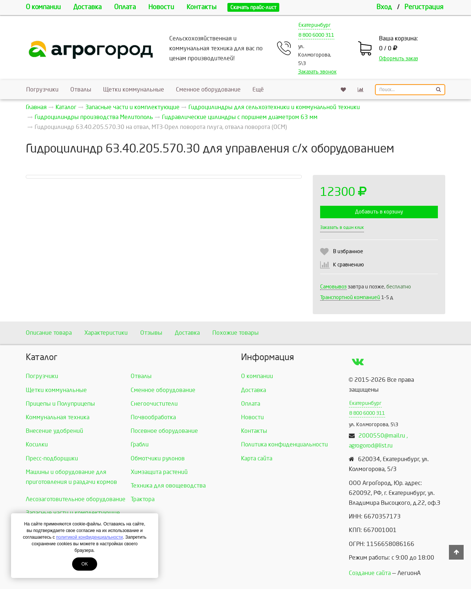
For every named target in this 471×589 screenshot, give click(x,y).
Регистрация (423, 7)
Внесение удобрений (54, 431)
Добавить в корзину (379, 212)
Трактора (143, 499)
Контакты (201, 7)
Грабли (140, 444)
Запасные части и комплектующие (73, 513)
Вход (384, 7)
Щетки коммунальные (133, 89)
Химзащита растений (159, 472)
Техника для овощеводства (168, 485)
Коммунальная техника (57, 417)
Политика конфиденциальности (284, 444)
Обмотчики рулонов (158, 458)
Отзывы (151, 333)
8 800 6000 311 (316, 35)
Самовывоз (333, 287)
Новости (161, 7)
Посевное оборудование (164, 431)
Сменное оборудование (208, 89)
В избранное (348, 251)
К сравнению (348, 264)
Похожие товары (235, 333)
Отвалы (80, 89)
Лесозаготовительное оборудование (75, 499)
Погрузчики (42, 89)
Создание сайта (370, 573)
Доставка (87, 7)
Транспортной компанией (350, 297)
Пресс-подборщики (52, 458)
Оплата (125, 7)
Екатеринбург (314, 25)
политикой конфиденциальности (89, 537)
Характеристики (106, 333)
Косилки (37, 444)
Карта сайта (256, 458)
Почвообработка (153, 417)
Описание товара (49, 333)
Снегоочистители (154, 404)
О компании (43, 7)
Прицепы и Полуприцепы (60, 404)
